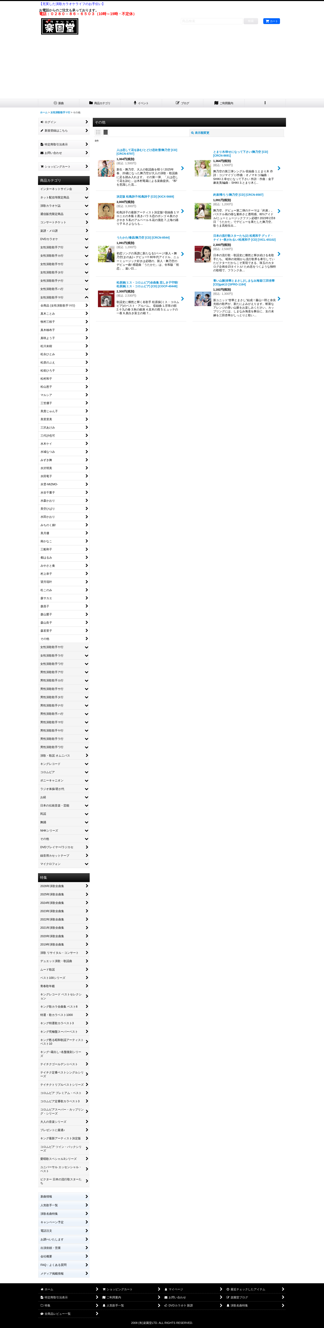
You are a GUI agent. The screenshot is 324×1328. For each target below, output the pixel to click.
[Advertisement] (162, 68)
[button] (265, 103)
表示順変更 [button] (200, 132)
